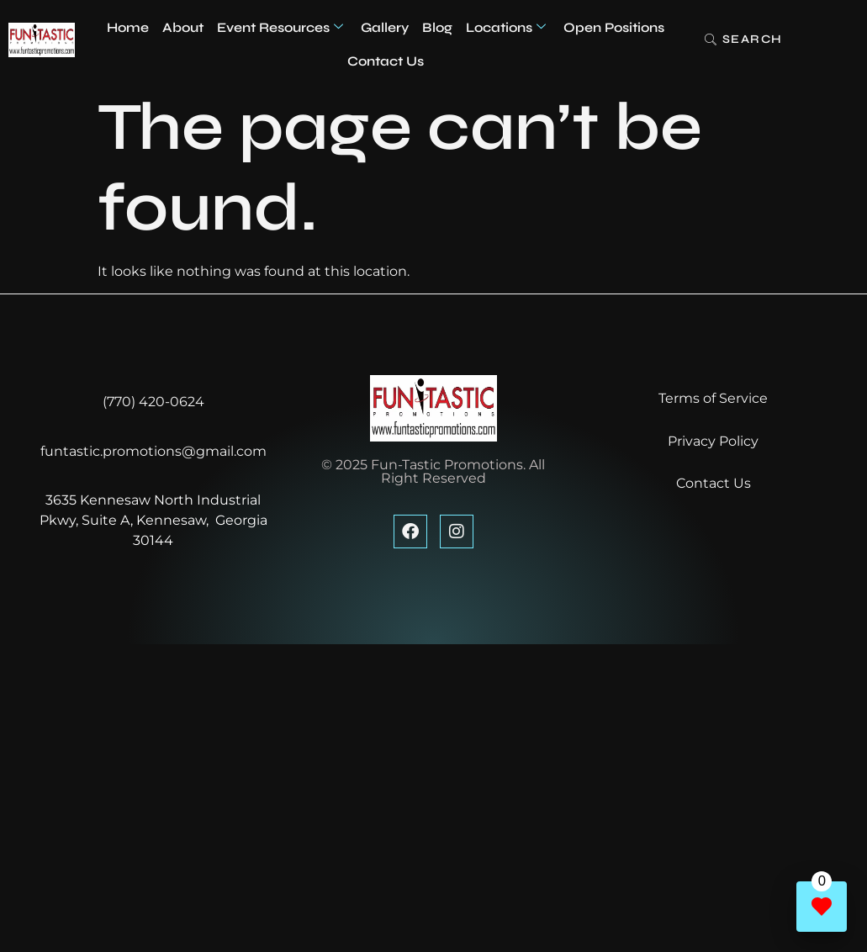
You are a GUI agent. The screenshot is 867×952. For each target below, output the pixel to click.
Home (128, 27)
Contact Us (385, 61)
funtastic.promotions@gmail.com (153, 451)
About (183, 27)
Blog (437, 27)
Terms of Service (713, 398)
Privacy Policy (713, 441)
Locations (506, 27)
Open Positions (613, 27)
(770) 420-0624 (153, 402)
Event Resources (280, 27)
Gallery (385, 27)
